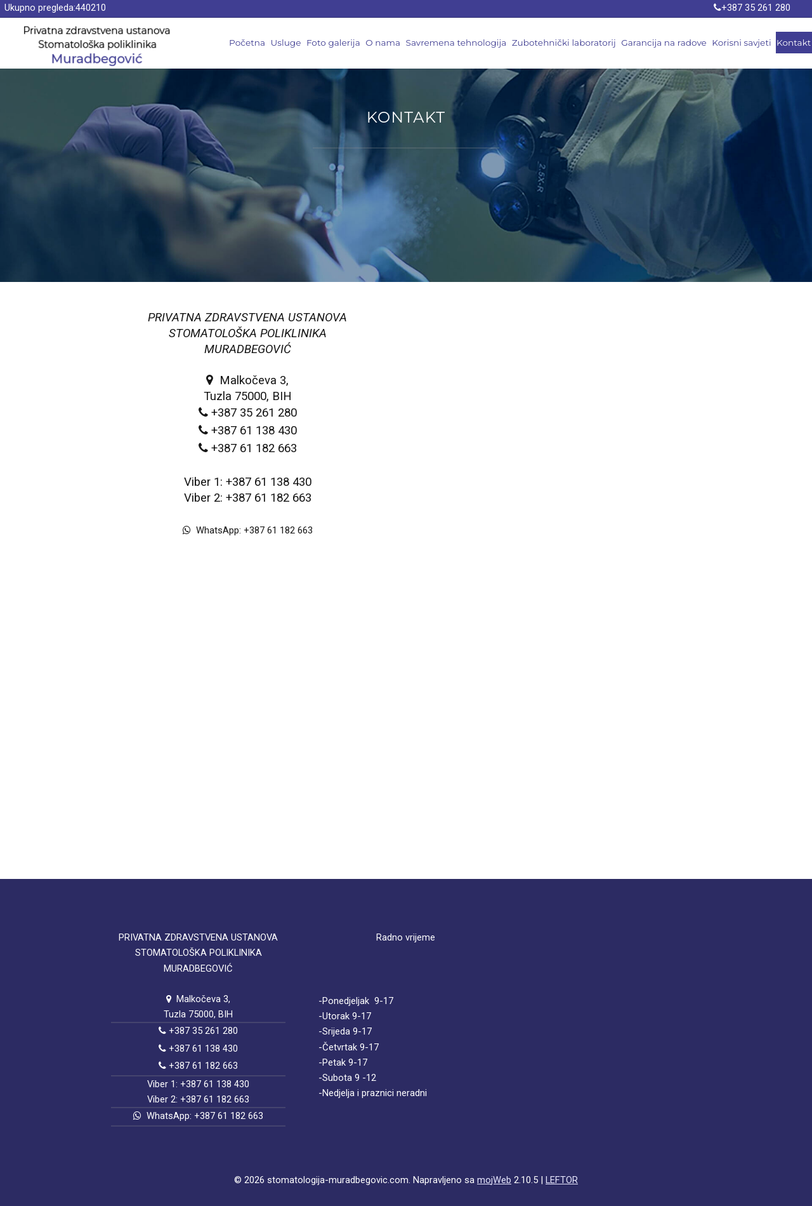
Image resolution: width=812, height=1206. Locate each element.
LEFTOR (562, 1180)
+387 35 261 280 (755, 7)
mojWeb (494, 1180)
